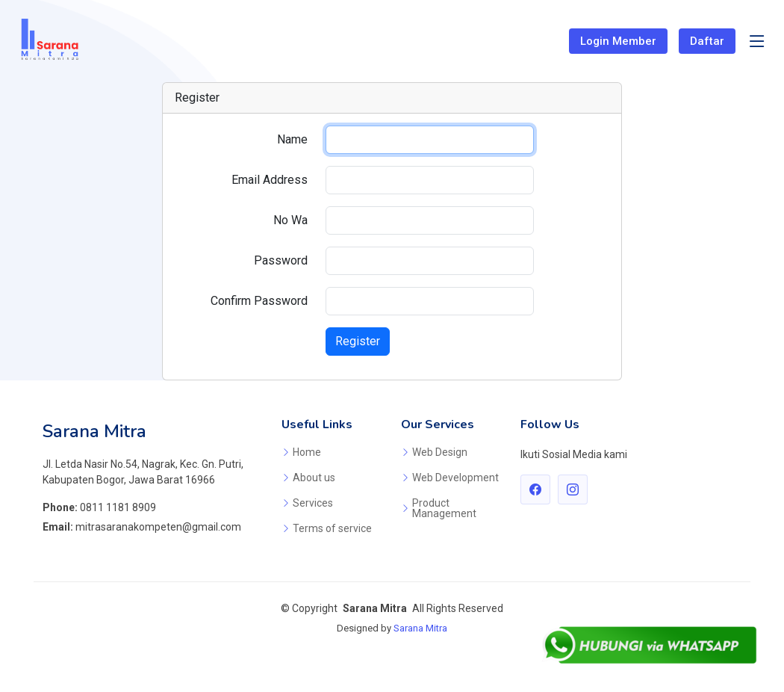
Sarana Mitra (420, 628)
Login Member (618, 41)
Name (292, 139)
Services (313, 503)
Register (357, 341)
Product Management (444, 508)
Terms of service (332, 528)
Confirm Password (259, 301)
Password (281, 260)
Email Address (269, 180)
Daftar (707, 41)
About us (314, 477)
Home (307, 452)
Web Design (439, 452)
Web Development (455, 477)
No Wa (290, 220)
